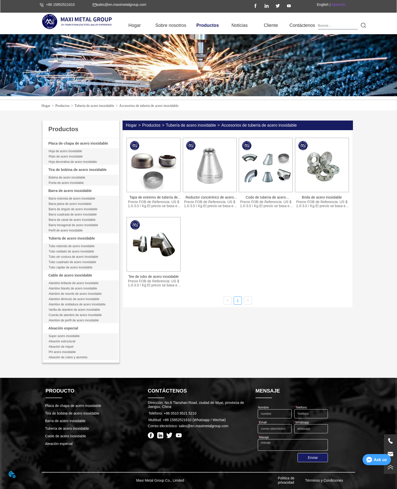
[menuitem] (170, 25)
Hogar (46, 106)
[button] (170, 25)
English (322, 5)
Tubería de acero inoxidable (94, 106)
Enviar (313, 458)
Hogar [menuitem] (134, 25)
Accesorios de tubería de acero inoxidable (148, 106)
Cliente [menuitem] (271, 25)
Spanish (338, 5)
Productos (62, 106)
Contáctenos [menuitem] (302, 25)
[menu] (218, 25)
